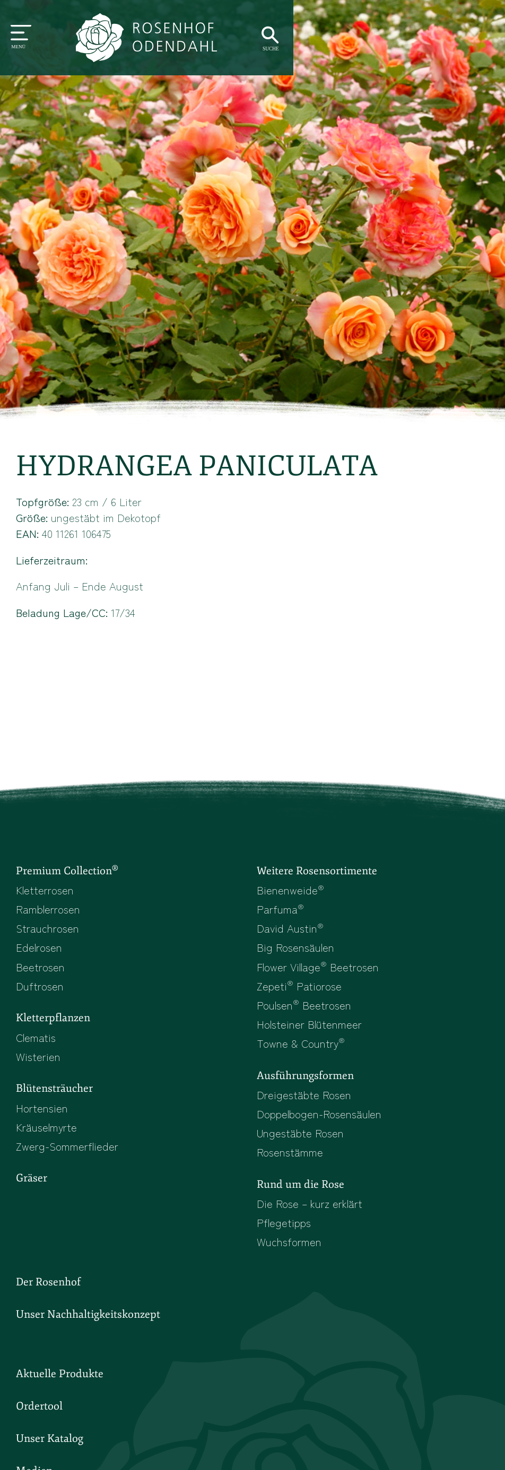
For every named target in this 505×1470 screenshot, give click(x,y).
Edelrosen (40, 954)
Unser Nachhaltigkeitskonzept (91, 1330)
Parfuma (281, 914)
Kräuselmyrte (48, 1138)
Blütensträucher (56, 1098)
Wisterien (39, 1065)
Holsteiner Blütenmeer (312, 1032)
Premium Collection (69, 874)
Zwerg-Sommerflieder (69, 1157)
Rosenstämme (291, 1164)
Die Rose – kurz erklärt (312, 1217)
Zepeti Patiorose (300, 993)
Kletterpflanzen (54, 1026)
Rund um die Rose (302, 1197)
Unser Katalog (50, 1456)
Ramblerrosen (50, 914)
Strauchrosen (49, 934)
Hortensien (43, 1118)
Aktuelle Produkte (61, 1390)
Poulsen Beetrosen (305, 1013)
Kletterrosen (46, 894)
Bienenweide (291, 894)
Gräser (32, 1190)
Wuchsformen (290, 1256)
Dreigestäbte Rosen (305, 1105)
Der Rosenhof (49, 1297)
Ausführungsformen (308, 1085)
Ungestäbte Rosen (301, 1144)
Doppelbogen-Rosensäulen (322, 1125)
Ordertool (39, 1423)
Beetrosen (41, 973)
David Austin (291, 934)
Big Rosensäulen (296, 954)
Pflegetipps (285, 1237)
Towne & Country (302, 1052)
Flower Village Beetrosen (321, 973)
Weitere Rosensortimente (319, 875)
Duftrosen (40, 993)
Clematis (37, 1046)
